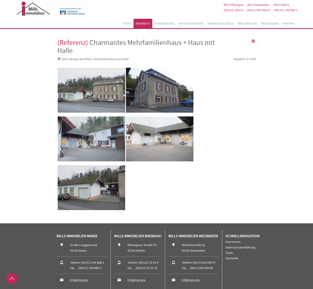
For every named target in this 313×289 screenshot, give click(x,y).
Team (229, 253)
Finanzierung (164, 23)
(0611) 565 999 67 (258, 10)
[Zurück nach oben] (11, 278)
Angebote (143, 23)
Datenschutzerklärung (240, 247)
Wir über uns (247, 23)
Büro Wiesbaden (258, 5)
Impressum (233, 242)
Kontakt (288, 23)
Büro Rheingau (234, 5)
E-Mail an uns (79, 280)
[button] (253, 41)
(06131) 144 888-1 (285, 10)
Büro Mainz (281, 5)
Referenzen (269, 23)
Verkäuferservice (220, 23)
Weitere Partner (190, 23)
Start (127, 23)
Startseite (231, 258)
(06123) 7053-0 (233, 10)
